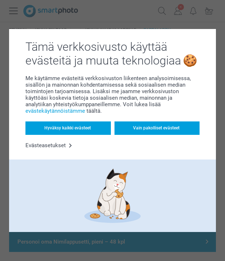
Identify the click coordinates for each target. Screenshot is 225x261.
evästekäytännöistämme (55, 111)
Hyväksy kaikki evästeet (67, 127)
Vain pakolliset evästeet (156, 127)
